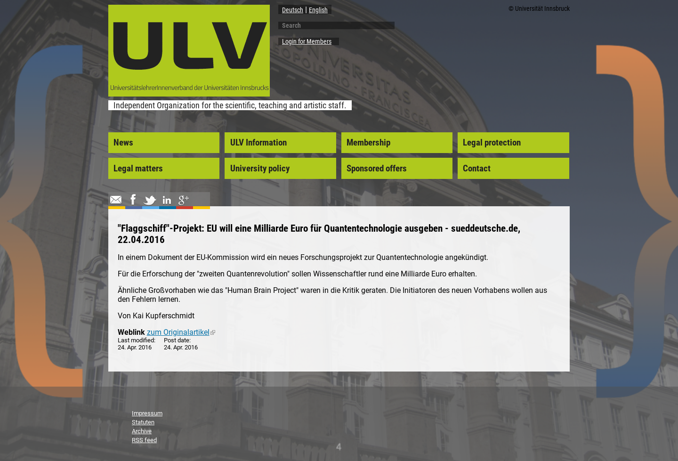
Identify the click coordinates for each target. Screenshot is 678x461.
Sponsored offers (377, 168)
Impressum (147, 413)
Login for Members (306, 41)
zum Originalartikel (181, 332)
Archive (142, 431)
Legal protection (492, 142)
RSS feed (144, 440)
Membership (368, 142)
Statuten (143, 422)
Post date (176, 340)
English (318, 10)
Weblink (131, 332)
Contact (477, 168)
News (123, 142)
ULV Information (258, 142)
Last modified (136, 340)
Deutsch (292, 10)
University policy (260, 168)
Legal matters (138, 168)
